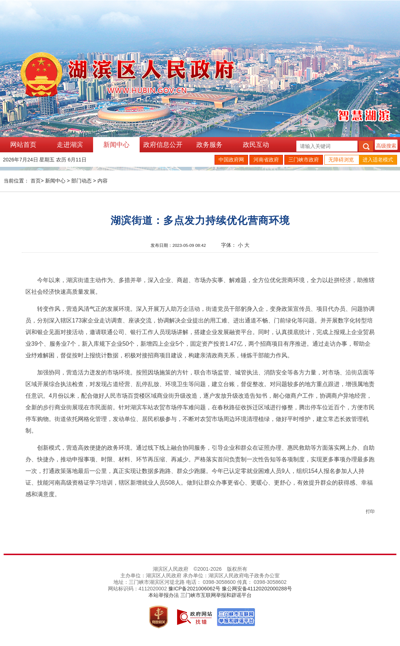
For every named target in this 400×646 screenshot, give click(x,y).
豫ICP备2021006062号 (194, 588)
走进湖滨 (70, 144)
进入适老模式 (378, 159)
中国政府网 (231, 159)
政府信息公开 (163, 144)
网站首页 (23, 144)
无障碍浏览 (341, 159)
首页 (36, 181)
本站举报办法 (163, 595)
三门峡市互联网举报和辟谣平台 (216, 595)
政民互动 (256, 144)
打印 (370, 511)
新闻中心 (116, 144)
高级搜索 (386, 146)
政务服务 (209, 144)
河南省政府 (266, 159)
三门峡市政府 (303, 159)
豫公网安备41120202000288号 (257, 588)
